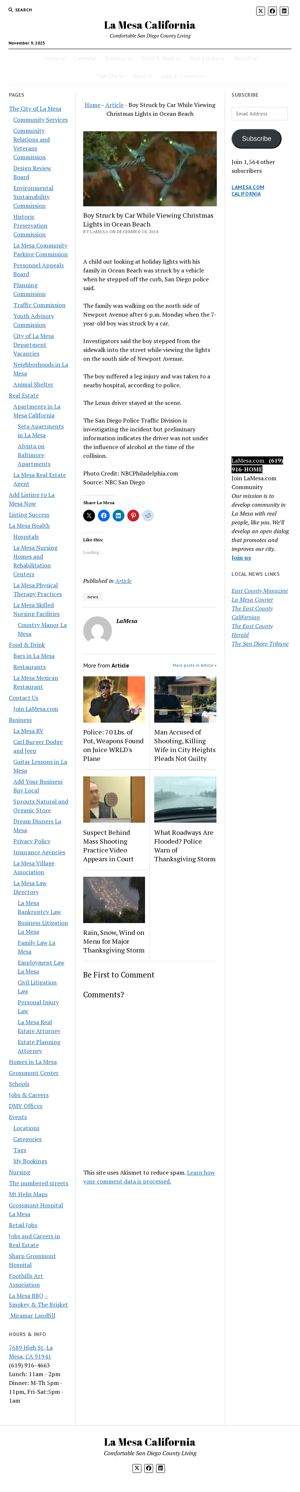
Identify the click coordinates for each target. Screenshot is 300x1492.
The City (107, 75)
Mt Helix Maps (28, 1194)
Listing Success (29, 514)
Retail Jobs (23, 1225)
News (140, 75)
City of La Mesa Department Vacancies (33, 344)
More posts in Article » (195, 665)
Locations (26, 1128)
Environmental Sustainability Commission (33, 197)
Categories (27, 1139)
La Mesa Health (29, 525)
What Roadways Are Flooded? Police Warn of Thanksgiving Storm (185, 845)
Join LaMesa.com (35, 709)
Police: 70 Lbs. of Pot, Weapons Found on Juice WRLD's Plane (113, 745)
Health (242, 58)
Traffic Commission (39, 305)
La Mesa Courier (252, 599)
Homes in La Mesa (33, 1062)
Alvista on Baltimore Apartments (34, 455)
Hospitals (26, 537)
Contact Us (23, 698)
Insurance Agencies (39, 852)
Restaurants (29, 667)
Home (51, 58)
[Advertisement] (261, 334)
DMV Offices (25, 1106)
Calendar (85, 58)
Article (114, 105)
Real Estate (204, 58)
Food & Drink (157, 58)
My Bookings (30, 1161)
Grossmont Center (34, 1073)
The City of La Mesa (35, 108)
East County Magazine (260, 591)
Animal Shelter (33, 384)
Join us (241, 557)
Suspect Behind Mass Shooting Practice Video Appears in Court (108, 845)
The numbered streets (38, 1183)
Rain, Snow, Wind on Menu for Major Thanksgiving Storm (114, 941)
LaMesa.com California (248, 190)
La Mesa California (150, 25)
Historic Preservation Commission (30, 225)
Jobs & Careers (180, 75)
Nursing (19, 1172)
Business (115, 58)
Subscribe (256, 138)
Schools (19, 1084)
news (93, 596)
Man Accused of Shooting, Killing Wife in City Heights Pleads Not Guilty (185, 745)
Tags (19, 1150)
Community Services (40, 119)
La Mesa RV (28, 731)
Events (18, 1117)
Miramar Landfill (32, 1315)
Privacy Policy (31, 841)
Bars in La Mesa (33, 656)
